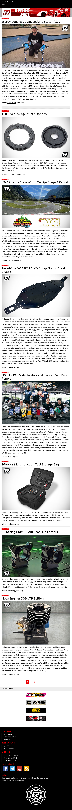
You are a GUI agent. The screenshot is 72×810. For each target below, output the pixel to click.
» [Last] (44, 682)
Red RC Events (11, 1)
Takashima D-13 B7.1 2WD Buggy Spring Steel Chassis (33, 270)
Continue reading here (10, 456)
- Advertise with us (9, 737)
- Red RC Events (8, 749)
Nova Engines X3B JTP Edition (23, 598)
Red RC (4, 1)
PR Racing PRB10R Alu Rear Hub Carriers (30, 532)
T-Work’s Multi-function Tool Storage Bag (30, 464)
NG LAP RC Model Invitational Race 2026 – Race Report (35, 376)
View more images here (10, 367)
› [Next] (41, 682)
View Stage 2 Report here (11, 260)
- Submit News (8, 734)
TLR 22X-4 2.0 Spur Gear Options (24, 114)
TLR (9, 174)
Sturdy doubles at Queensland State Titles (31, 21)
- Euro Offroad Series (10, 758)
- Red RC (6, 746)
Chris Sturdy (11, 103)
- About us (6, 739)
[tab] (36, 689)
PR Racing (11, 591)
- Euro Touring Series (10, 755)
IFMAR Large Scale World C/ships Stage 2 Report (35, 182)
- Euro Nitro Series (9, 761)
